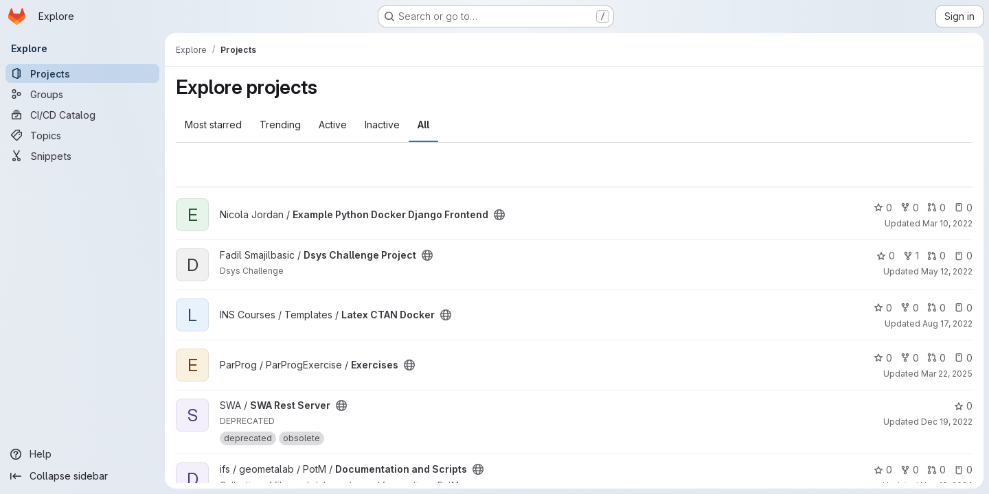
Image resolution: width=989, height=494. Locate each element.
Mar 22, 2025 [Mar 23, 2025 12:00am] (947, 373)
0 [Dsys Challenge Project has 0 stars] (885, 255)
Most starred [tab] (213, 124)
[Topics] (82, 135)
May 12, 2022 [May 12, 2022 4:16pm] (947, 271)
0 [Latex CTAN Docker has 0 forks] (909, 308)
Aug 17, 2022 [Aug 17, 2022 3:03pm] (947, 323)
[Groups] (82, 94)
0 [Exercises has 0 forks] (909, 358)
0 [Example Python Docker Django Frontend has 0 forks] (909, 207)
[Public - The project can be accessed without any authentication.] (499, 214)
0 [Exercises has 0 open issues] (963, 358)
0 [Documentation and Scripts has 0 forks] (909, 469)
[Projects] (82, 73)
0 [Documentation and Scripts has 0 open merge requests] (936, 469)
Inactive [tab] (382, 124)
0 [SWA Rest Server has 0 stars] (963, 406)
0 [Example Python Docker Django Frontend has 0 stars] (883, 207)
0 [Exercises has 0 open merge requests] (936, 358)
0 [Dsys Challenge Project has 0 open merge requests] (936, 255)
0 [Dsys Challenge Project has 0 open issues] (963, 255)
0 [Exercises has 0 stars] (883, 358)
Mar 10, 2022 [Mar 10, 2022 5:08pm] (947, 223)
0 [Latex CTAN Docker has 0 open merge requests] (936, 308)
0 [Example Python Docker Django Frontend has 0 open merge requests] (936, 207)
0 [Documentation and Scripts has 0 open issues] (963, 469)
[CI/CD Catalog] (82, 114)
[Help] (82, 454)
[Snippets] (82, 155)
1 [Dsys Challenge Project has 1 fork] (911, 255)
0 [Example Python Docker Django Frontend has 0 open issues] (963, 207)
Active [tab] (333, 124)
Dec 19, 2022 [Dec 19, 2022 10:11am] (947, 421)
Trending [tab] (280, 124)
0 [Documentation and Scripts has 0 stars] (883, 469)
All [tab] (423, 124)
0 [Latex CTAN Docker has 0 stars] (883, 308)
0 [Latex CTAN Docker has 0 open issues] (963, 308)
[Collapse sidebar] (82, 476)
